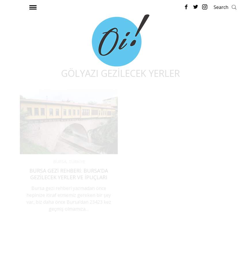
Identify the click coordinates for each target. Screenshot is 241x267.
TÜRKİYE (77, 161)
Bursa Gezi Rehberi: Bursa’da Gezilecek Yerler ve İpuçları (68, 174)
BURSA (60, 161)
